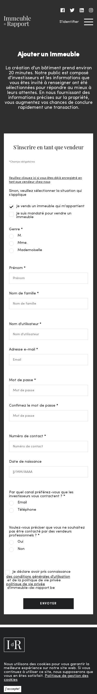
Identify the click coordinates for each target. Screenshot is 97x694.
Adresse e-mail (22, 350)
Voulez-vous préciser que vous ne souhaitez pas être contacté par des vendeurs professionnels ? (47, 531)
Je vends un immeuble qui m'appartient (50, 206)
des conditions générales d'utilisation (38, 577)
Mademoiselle (30, 250)
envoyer (48, 603)
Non (21, 549)
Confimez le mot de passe (32, 406)
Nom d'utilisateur (24, 324)
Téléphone (27, 510)
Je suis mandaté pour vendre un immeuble (43, 215)
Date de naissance (25, 462)
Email (22, 502)
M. (20, 236)
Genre (14, 229)
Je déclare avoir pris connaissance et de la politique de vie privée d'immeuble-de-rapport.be (38, 580)
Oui (20, 542)
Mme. (22, 243)
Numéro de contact (26, 436)
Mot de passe (21, 380)
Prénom (16, 268)
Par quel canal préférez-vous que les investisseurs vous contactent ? (41, 494)
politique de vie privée (25, 584)
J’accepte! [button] (12, 689)
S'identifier (69, 22)
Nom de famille (22, 293)
